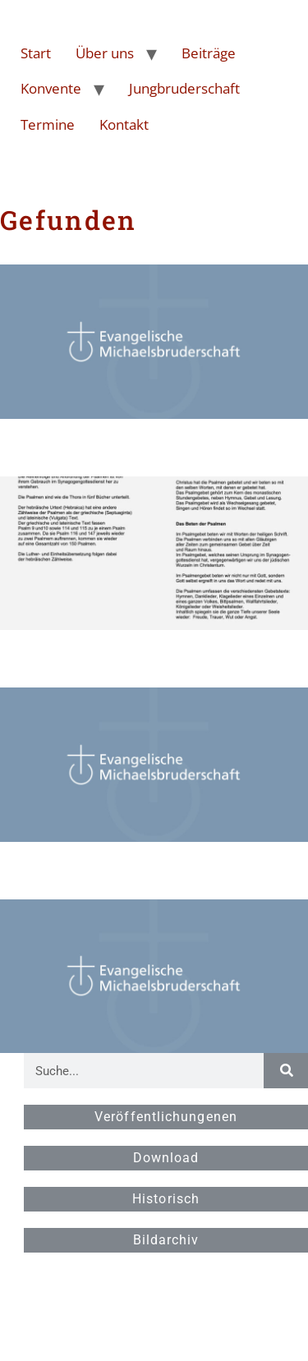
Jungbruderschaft (184, 88)
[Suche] (286, 1070)
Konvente (51, 88)
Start (36, 53)
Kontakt (124, 124)
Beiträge (209, 53)
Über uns (105, 53)
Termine (48, 124)
